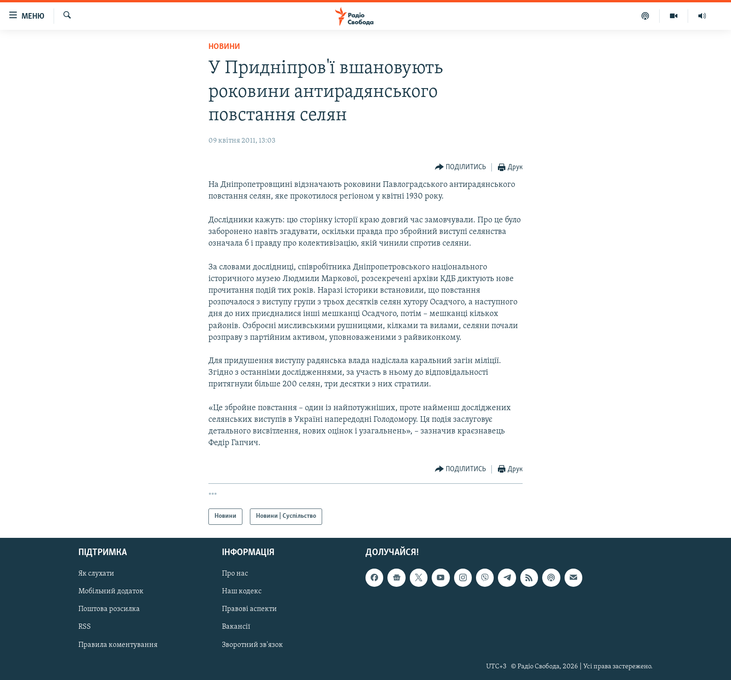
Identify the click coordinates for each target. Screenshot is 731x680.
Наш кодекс (242, 591)
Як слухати (96, 573)
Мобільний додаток (111, 591)
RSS (84, 627)
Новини (224, 46)
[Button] (460, 167)
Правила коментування (118, 644)
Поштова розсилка (109, 609)
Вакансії (236, 627)
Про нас (235, 573)
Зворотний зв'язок (252, 644)
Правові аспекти (249, 609)
